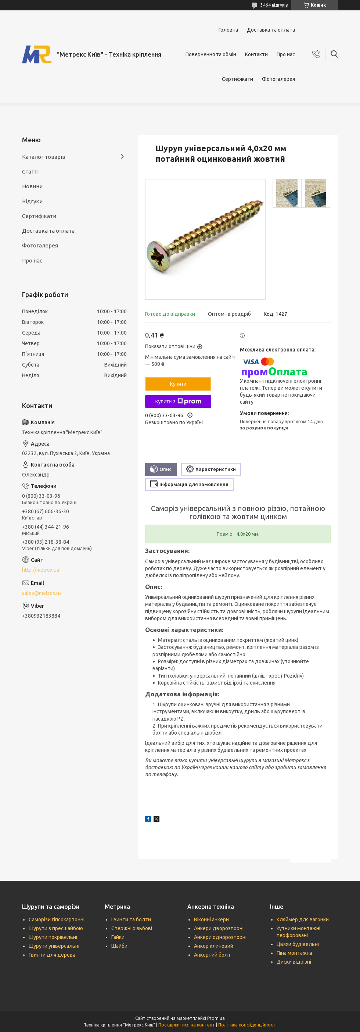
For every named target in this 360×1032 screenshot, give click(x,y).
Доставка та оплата (271, 30)
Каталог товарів (43, 157)
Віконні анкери (211, 919)
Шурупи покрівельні (53, 937)
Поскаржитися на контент (186, 1024)
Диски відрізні (294, 962)
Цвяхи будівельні (298, 944)
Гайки (118, 937)
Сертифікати (237, 79)
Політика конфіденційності (247, 1024)
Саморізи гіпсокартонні (56, 919)
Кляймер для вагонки (303, 919)
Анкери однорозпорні (220, 937)
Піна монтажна (294, 953)
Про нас (286, 54)
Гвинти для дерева (52, 955)
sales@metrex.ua (42, 593)
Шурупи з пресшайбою (56, 928)
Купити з (178, 401)
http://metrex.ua (40, 570)
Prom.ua (216, 1018)
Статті (30, 171)
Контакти (256, 54)
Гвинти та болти (131, 919)
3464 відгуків (274, 5)
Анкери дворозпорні (219, 928)
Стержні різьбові (131, 928)
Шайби (119, 946)
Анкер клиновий (213, 946)
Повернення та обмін (211, 54)
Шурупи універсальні (54, 946)
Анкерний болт (212, 955)
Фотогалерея (278, 79)
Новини (32, 186)
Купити (178, 384)
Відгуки (32, 201)
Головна (228, 30)
